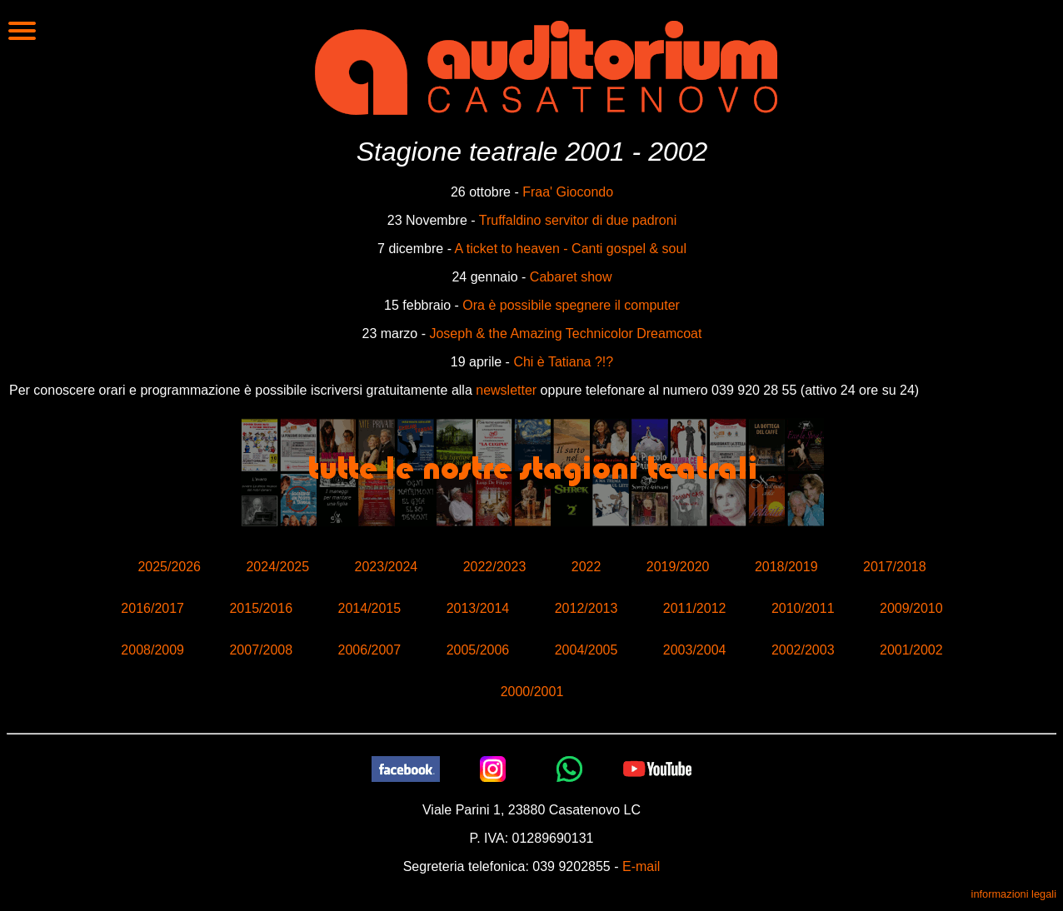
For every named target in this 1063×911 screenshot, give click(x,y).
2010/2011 (803, 608)
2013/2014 (478, 608)
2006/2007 (370, 650)
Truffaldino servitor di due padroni (577, 220)
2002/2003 (803, 650)
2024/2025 (277, 567)
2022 (586, 567)
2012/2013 (586, 608)
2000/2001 (532, 691)
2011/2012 (694, 608)
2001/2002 (911, 650)
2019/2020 (678, 567)
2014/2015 (370, 608)
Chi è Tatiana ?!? (563, 362)
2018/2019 (786, 567)
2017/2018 (894, 567)
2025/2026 (169, 567)
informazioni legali (1013, 894)
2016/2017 (152, 608)
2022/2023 (495, 567)
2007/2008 (260, 650)
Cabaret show (571, 277)
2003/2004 (694, 650)
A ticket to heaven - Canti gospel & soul (570, 248)
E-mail (641, 866)
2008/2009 (152, 650)
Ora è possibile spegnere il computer (571, 305)
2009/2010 (911, 608)
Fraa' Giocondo (567, 192)
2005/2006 (478, 650)
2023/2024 (386, 567)
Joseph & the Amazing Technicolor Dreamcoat (565, 333)
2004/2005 (586, 650)
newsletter (506, 390)
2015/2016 (260, 608)
